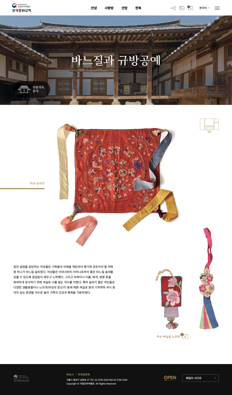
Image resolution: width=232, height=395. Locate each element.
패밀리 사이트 (194, 378)
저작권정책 (84, 374)
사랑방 (109, 8)
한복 (138, 8)
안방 (124, 8)
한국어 (203, 8)
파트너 (70, 374)
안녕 (94, 8)
